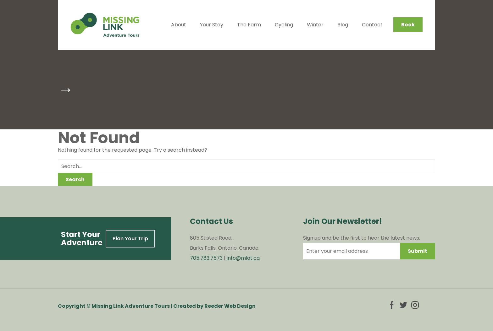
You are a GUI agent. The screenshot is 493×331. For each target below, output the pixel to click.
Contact (372, 24)
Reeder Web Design (230, 306)
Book (408, 24)
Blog (342, 24)
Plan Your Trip (130, 238)
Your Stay (211, 24)
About (178, 24)
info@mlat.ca (243, 258)
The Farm (249, 24)
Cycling (284, 24)
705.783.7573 (206, 258)
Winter (315, 24)
